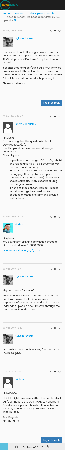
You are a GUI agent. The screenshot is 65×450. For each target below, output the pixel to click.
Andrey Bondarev (25, 124)
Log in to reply (51, 102)
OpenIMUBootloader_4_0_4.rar (21, 250)
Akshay (19, 379)
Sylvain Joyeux (24, 38)
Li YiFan (19, 224)
